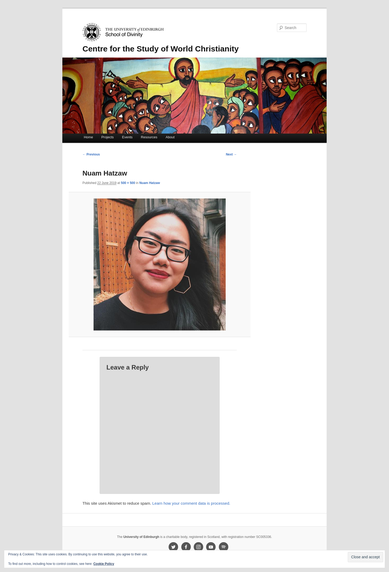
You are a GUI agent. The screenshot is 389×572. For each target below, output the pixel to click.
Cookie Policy (103, 564)
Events (127, 137)
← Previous (91, 154)
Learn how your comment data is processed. (191, 503)
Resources (149, 137)
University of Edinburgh (141, 537)
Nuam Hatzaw (149, 183)
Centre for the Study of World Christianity (160, 48)
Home (88, 137)
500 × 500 (128, 183)
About (170, 137)
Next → (231, 154)
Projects (107, 137)
